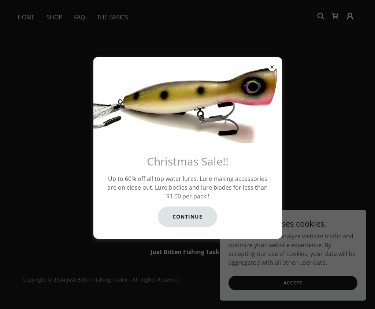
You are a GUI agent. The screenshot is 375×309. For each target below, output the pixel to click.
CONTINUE (187, 216)
